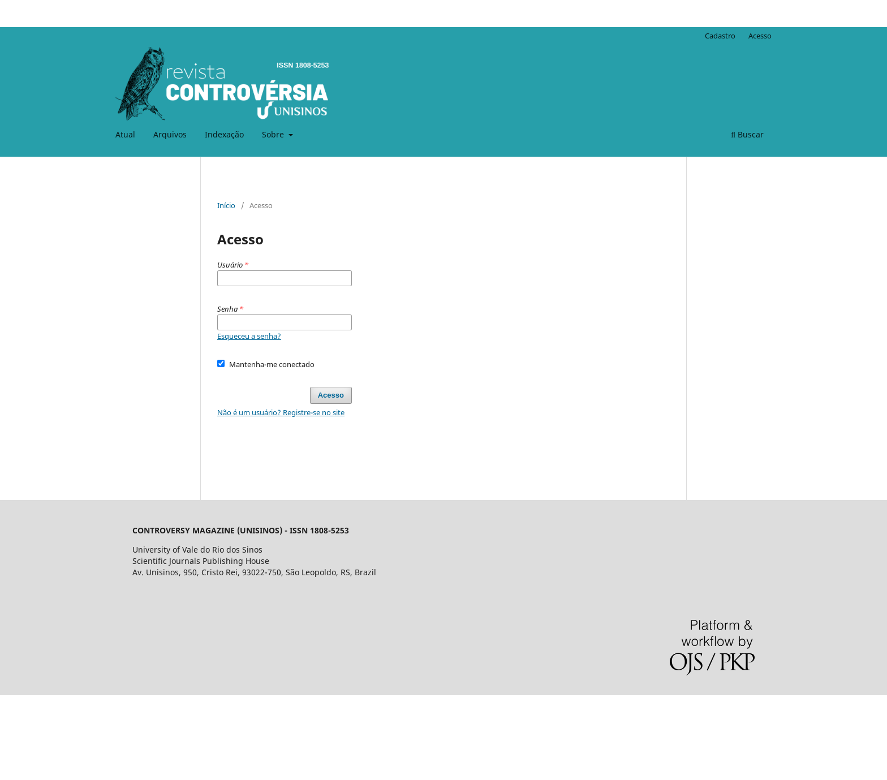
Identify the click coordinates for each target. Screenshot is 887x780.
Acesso (760, 36)
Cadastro (720, 36)
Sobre (274, 134)
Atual (125, 134)
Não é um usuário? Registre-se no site (281, 412)
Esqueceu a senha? (249, 336)
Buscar (747, 134)
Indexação (224, 134)
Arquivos (170, 134)
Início (226, 205)
